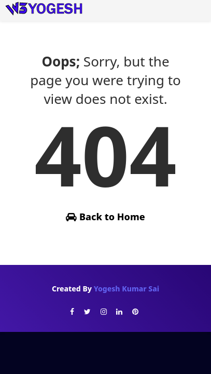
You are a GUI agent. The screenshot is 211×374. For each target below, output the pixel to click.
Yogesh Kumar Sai (126, 288)
